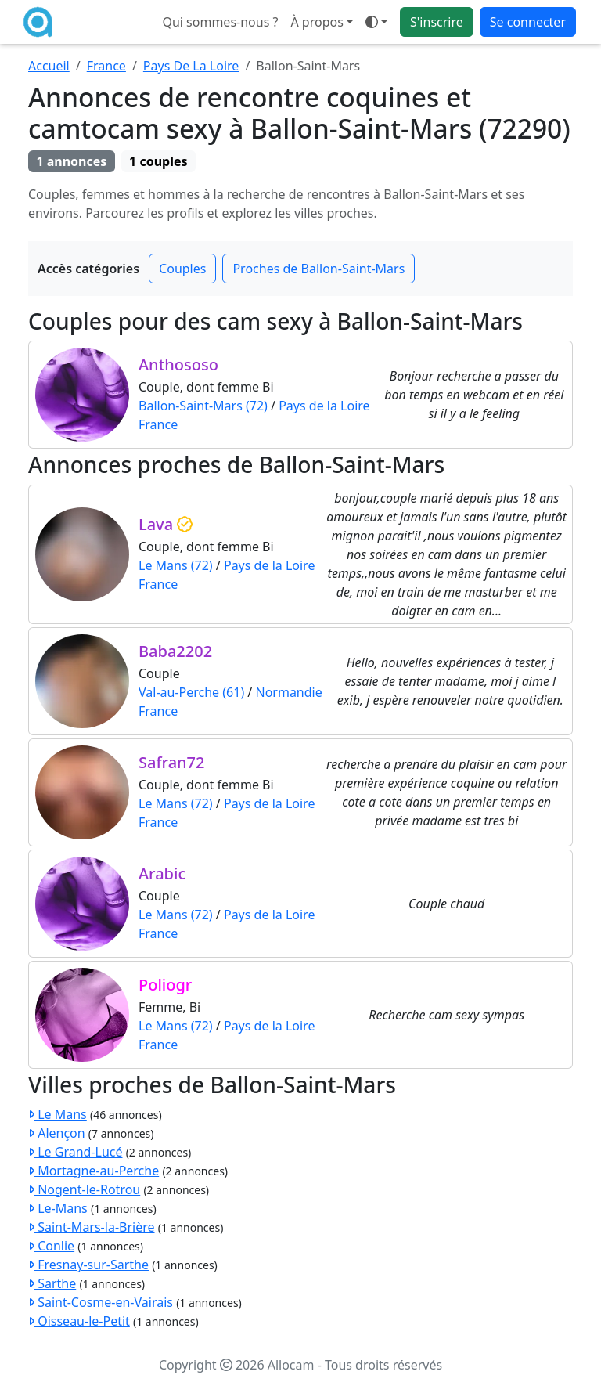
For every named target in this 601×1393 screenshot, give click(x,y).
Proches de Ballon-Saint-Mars (318, 268)
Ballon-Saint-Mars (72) (203, 405)
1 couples (158, 161)
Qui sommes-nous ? (220, 22)
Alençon (56, 1133)
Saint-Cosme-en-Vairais (100, 1302)
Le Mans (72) (176, 565)
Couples (182, 268)
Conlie (51, 1245)
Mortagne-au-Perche (93, 1170)
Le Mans (57, 1114)
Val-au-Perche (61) (191, 692)
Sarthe (52, 1283)
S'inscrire (436, 22)
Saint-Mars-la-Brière (91, 1227)
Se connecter (528, 22)
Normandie (288, 692)
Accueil (49, 65)
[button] (376, 21)
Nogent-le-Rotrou (84, 1189)
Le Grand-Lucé (75, 1151)
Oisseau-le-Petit (79, 1321)
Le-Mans (58, 1208)
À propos (316, 22)
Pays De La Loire (191, 65)
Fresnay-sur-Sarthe (88, 1264)
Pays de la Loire (324, 405)
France (106, 65)
